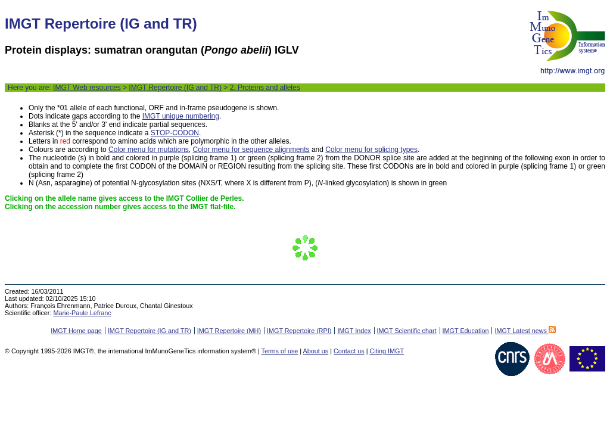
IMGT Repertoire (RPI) (299, 330)
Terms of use (280, 351)
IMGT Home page (76, 330)
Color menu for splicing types (371, 149)
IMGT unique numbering (180, 116)
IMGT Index (354, 330)
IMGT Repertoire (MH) (229, 330)
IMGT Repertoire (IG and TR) (175, 87)
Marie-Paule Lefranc (82, 312)
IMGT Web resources (87, 87)
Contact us (349, 351)
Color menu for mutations (148, 149)
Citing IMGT (386, 351)
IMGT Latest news (524, 330)
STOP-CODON (175, 133)
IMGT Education (466, 330)
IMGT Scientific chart (407, 330)
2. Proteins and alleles (265, 87)
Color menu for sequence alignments (250, 149)
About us (316, 351)
